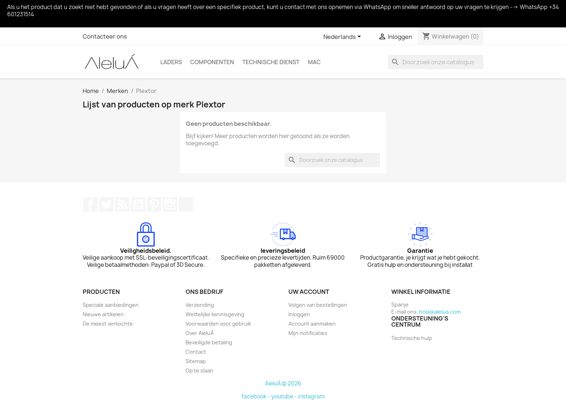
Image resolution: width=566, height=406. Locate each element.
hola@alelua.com (440, 311)
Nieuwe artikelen (103, 314)
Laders (171, 62)
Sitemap (196, 361)
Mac (314, 62)
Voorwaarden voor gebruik (218, 323)
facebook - (256, 396)
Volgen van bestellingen (317, 304)
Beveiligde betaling (209, 342)
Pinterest (154, 204)
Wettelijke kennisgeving (215, 314)
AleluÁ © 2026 (283, 383)
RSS (122, 204)
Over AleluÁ (200, 333)
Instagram (170, 204)
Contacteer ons (105, 36)
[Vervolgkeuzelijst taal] (343, 37)
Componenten (212, 62)
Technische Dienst (271, 62)
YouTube (138, 204)
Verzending (200, 304)
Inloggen (299, 314)
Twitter (106, 204)
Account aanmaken (312, 323)
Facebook (90, 204)
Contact (196, 351)
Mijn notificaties (307, 333)
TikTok (186, 204)
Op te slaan (199, 370)
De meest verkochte (108, 323)
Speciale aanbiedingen (111, 304)
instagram (311, 396)
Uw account (308, 292)
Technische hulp (411, 338)
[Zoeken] (435, 62)
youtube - (284, 396)
